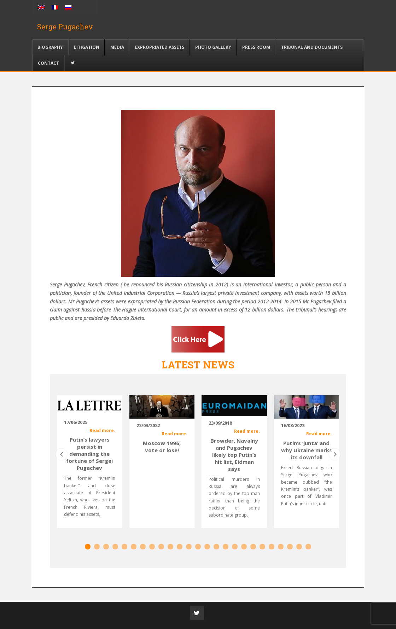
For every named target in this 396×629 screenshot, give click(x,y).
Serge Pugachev (65, 26)
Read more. (102, 430)
